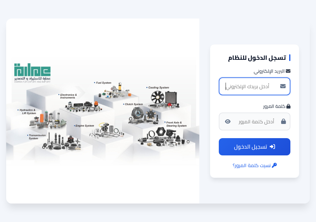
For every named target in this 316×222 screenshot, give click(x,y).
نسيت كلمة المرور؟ (255, 165)
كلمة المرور (276, 106)
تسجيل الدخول (254, 147)
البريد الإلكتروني (272, 71)
